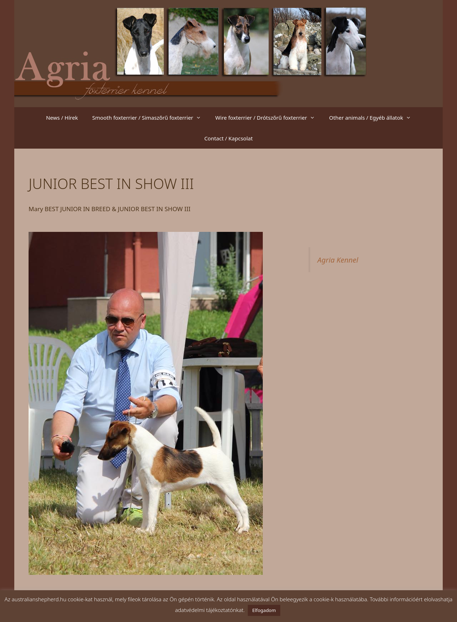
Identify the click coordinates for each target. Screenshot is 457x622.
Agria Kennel (337, 260)
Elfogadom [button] (264, 610)
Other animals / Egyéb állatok (373, 118)
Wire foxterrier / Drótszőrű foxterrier (268, 118)
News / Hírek (62, 117)
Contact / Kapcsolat (228, 138)
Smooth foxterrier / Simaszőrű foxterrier (150, 118)
